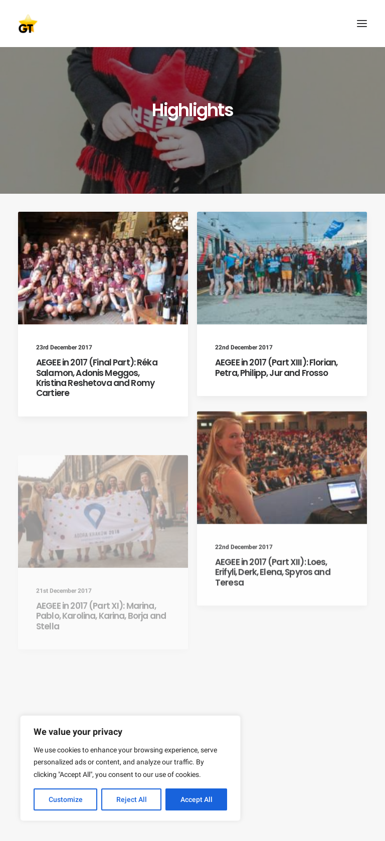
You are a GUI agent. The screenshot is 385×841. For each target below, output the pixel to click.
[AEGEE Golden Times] (192, 24)
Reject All (131, 799)
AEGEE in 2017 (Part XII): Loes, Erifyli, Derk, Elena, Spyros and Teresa (272, 598)
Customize (66, 799)
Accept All (196, 799)
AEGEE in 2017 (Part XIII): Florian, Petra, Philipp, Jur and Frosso (276, 367)
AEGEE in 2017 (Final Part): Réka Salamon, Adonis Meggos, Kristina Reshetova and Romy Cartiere (96, 377)
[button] (362, 23)
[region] (130, 768)
